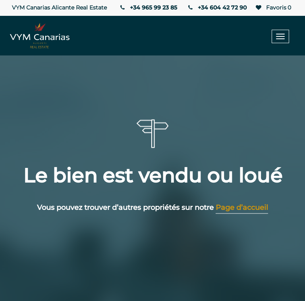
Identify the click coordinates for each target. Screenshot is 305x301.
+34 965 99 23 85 (147, 7)
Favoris (273, 7)
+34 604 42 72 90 (217, 7)
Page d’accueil (242, 207)
